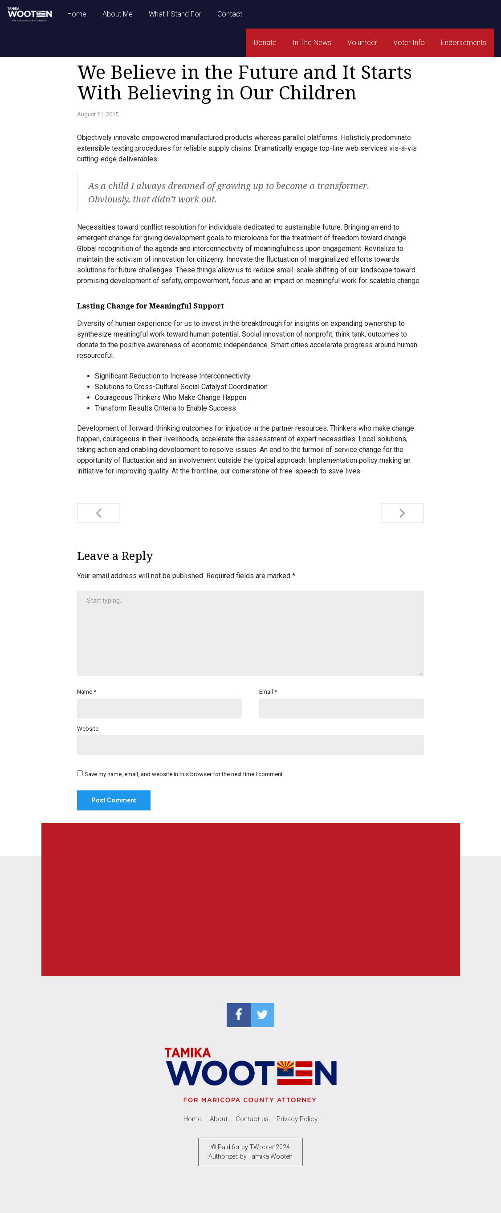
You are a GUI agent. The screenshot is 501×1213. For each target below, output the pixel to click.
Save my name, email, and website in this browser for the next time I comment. (184, 774)
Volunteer (362, 42)
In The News (312, 42)
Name (86, 691)
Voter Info (409, 42)
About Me (117, 14)
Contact (229, 14)
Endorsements (463, 42)
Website (87, 728)
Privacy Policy (297, 1119)
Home (76, 14)
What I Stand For (175, 14)
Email (268, 691)
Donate (265, 42)
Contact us (252, 1119)
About (219, 1119)
